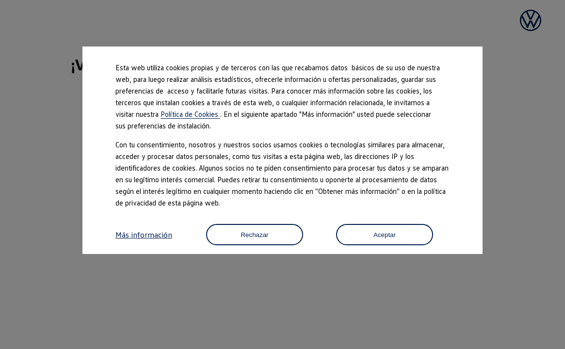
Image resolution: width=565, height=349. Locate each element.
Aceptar (384, 234)
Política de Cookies (190, 114)
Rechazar (254, 234)
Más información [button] (143, 234)
